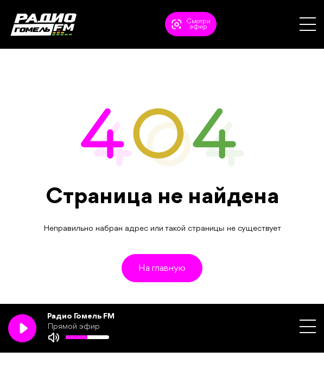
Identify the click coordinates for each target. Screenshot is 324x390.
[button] (308, 24)
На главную (162, 268)
